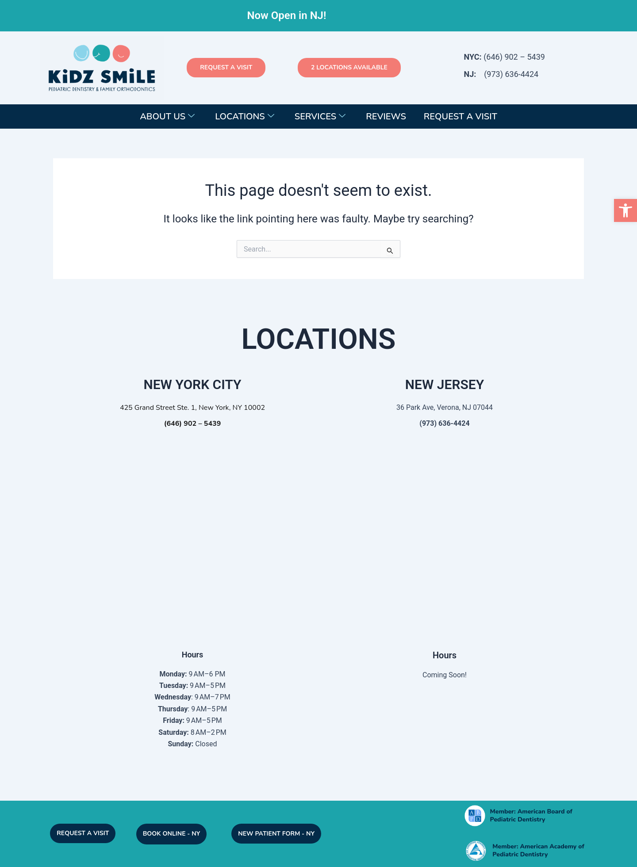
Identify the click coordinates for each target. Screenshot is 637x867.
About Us (167, 116)
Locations (244, 116)
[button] (625, 210)
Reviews (386, 116)
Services (320, 116)
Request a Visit (460, 116)
